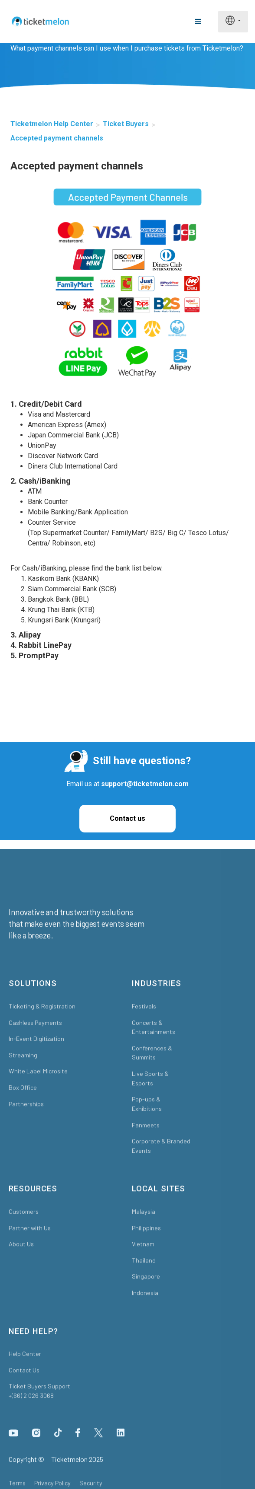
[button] (198, 22)
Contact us (127, 818)
